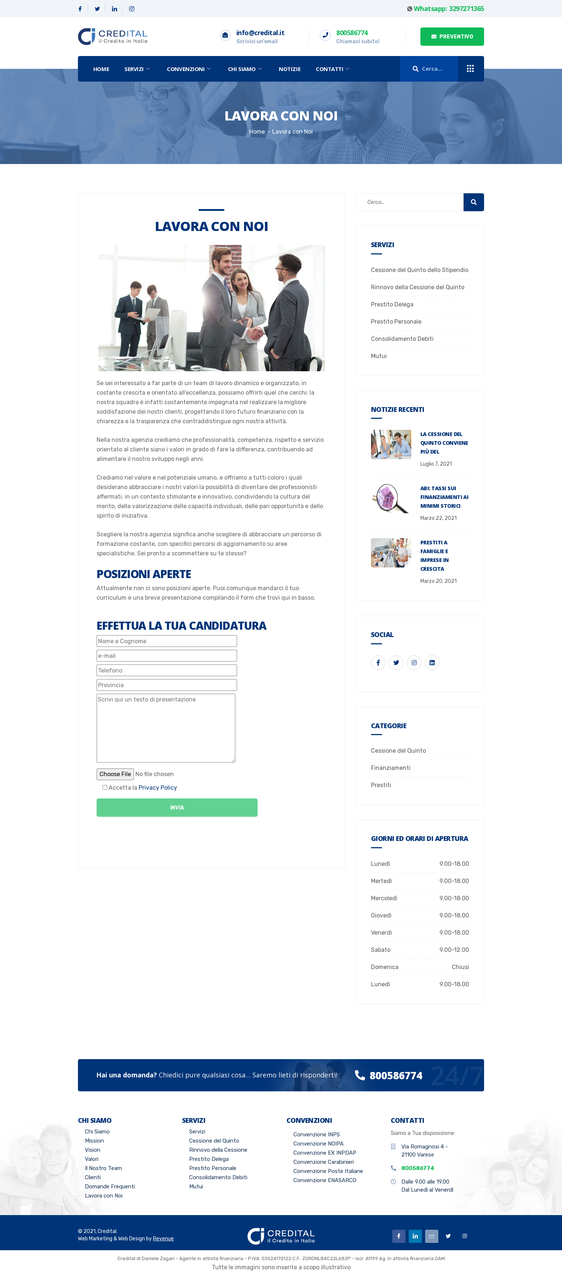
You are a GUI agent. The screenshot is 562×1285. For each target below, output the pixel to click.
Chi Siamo (246, 68)
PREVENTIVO (452, 37)
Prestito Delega (392, 304)
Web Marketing (95, 1239)
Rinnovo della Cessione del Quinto (417, 287)
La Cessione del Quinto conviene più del (444, 443)
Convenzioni (190, 68)
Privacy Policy (158, 787)
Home (101, 68)
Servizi (137, 68)
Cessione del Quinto (398, 750)
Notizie (290, 68)
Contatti (334, 68)
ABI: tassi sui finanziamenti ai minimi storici (444, 497)
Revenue (163, 1239)
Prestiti (381, 785)
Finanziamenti (391, 767)
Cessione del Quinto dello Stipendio (419, 270)
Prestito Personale (396, 321)
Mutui (379, 356)
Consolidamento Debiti (402, 338)
